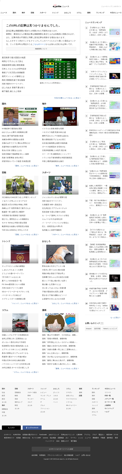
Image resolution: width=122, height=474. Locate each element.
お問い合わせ (85, 455)
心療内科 (79, 434)
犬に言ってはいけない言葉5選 (54, 288)
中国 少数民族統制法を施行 (53, 161)
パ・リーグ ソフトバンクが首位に (55, 223)
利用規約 (42, 455)
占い (67, 438)
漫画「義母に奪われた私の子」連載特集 (58, 360)
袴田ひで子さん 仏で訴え (12, 61)
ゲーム (42, 399)
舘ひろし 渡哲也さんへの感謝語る (15, 219)
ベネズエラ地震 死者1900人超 (54, 132)
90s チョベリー (71, 405)
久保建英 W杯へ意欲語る (52, 205)
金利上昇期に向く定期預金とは (14, 339)
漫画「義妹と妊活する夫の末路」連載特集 (59, 346)
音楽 (16, 399)
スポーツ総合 (32, 392)
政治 (3, 399)
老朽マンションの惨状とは (13, 76)
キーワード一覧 (110, 402)
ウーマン (74, 438)
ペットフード (49, 441)
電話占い (101, 434)
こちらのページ (39, 44)
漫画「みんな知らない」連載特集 (55, 353)
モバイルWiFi (36, 438)
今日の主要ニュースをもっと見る (67, 98)
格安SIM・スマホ (112, 434)
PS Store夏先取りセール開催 (13, 284)
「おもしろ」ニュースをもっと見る (65, 303)
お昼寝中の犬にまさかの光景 (53, 299)
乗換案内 (96, 438)
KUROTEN (17, 434)
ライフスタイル (71, 399)
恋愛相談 (61, 438)
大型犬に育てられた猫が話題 (53, 270)
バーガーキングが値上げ (11, 295)
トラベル (69, 402)
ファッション (45, 408)
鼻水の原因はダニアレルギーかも (15, 353)
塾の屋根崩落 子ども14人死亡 (54, 139)
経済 (3, 395)
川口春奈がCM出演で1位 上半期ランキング (19, 197)
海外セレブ (18, 402)
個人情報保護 (68, 455)
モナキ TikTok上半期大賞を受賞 (14, 223)
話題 (80, 395)
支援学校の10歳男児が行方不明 (14, 147)
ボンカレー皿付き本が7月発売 (14, 342)
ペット (55, 402)
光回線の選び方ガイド (30, 434)
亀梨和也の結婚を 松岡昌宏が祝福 (15, 226)
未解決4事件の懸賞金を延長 (13, 139)
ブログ (94, 434)
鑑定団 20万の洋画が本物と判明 (14, 205)
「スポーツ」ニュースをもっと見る (65, 234)
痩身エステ (65, 441)
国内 (14, 13)
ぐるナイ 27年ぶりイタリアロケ (14, 201)
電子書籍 (74, 441)
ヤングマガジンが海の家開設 (13, 266)
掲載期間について (41, 49)
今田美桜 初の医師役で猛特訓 (13, 215)
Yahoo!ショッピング (110, 328)
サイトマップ (109, 408)
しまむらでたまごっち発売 (12, 270)
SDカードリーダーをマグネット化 (15, 292)
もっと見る (115, 317)
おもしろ (67, 13)
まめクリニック (54, 434)
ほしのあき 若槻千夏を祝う (13, 88)
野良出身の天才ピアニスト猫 (53, 266)
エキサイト (117, 6)
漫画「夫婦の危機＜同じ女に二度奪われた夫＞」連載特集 (60, 349)
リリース (108, 392)
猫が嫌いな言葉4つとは (51, 284)
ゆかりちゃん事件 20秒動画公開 (14, 132)
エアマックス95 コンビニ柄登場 (14, 349)
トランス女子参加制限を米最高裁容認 (57, 158)
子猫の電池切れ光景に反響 (52, 292)
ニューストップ (106, 6)
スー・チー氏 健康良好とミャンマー (56, 154)
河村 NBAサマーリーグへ (12, 84)
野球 (29, 395)
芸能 (32, 13)
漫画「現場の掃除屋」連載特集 (54, 339)
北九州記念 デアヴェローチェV (54, 208)
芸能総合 (18, 392)
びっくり (56, 392)
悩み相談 (53, 438)
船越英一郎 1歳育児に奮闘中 (13, 212)
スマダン (69, 392)
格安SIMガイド (9, 438)
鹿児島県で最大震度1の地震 (13, 58)
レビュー (43, 392)
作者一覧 (108, 395)
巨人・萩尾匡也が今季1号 (52, 226)
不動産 (103, 438)
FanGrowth (43, 434)
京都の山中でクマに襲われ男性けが (16, 143)
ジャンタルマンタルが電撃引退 (54, 197)
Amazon (89, 328)
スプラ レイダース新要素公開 (13, 299)
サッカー (31, 399)
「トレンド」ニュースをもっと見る (24, 303)
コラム (79, 13)
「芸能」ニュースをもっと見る (26, 234)
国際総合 (5, 409)
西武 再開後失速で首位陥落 (13, 80)
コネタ (55, 395)
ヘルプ (107, 412)
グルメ (42, 405)
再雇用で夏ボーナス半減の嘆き (14, 357)
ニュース (3, 13)
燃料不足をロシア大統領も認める (55, 136)
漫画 (88, 13)
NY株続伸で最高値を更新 (12, 129)
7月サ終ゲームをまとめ (11, 277)
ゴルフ (30, 402)
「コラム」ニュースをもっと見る (25, 372)
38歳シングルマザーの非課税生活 (15, 335)
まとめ (4, 402)
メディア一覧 (109, 399)
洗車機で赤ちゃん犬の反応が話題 (55, 277)
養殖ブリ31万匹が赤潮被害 (13, 73)
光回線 (18, 438)
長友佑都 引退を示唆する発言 (54, 212)
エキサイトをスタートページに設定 (61, 449)
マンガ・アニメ (45, 395)
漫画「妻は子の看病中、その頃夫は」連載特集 (60, 335)
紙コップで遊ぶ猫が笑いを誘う (54, 281)
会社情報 (35, 455)
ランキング (100, 13)
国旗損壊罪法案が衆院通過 (13, 65)
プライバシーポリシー (54, 455)
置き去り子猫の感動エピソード (54, 295)
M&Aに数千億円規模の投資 (12, 136)
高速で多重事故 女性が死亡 (13, 158)
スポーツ (43, 13)
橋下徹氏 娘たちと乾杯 (11, 91)
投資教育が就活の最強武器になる (15, 346)
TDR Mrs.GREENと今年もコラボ (15, 230)
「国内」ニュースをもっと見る (26, 166)
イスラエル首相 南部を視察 (53, 129)
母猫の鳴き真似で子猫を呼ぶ (53, 273)
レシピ (80, 438)
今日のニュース (116, 13)
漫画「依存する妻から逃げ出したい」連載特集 (60, 364)
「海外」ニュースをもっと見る (66, 166)
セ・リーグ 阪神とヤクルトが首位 (55, 215)
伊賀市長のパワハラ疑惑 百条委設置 (16, 161)
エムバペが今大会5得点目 (52, 219)
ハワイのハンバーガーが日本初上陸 (16, 364)
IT (41, 402)
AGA (57, 441)
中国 (3, 412)
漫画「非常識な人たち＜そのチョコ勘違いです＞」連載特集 (60, 342)
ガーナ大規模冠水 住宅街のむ (54, 147)
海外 (23, 13)
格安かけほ (26, 438)
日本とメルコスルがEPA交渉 (14, 69)
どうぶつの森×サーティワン (13, 273)
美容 (116, 438)
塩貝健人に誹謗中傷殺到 (51, 230)
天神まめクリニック (68, 434)
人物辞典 (108, 405)
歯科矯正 (110, 438)
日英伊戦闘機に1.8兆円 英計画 (54, 150)
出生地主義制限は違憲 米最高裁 (54, 143)
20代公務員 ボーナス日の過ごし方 (15, 368)
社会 (3, 392)
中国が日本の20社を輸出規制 (13, 360)
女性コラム (70, 395)
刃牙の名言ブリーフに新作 (12, 288)
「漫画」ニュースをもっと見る (66, 368)
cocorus (45, 438)
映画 (16, 395)
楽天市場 (97, 328)
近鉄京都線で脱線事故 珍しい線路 (15, 154)
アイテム (87, 434)
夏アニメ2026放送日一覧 (12, 281)
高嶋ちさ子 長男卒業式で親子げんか (16, 208)
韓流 (16, 405)
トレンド (55, 13)
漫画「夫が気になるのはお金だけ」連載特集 (59, 357)
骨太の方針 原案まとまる (12, 150)
